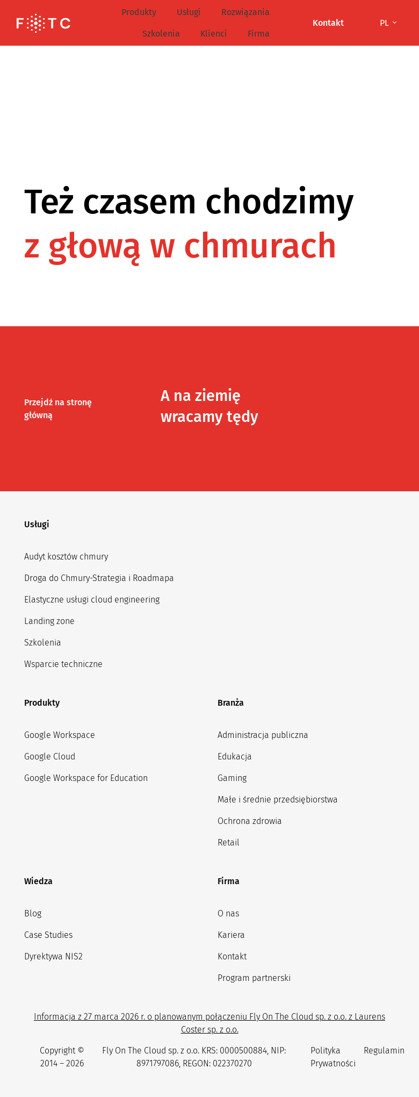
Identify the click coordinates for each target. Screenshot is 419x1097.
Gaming (232, 778)
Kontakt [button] (328, 23)
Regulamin (384, 1050)
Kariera (231, 935)
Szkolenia (161, 33)
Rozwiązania (245, 12)
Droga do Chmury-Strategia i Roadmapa (99, 578)
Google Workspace (59, 735)
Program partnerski (254, 978)
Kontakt (232, 956)
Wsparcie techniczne (63, 664)
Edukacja (235, 756)
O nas (228, 913)
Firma (259, 33)
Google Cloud (49, 756)
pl (385, 23)
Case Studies (48, 935)
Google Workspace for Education (86, 778)
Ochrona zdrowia (250, 821)
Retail (229, 842)
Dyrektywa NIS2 (53, 956)
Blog (32, 913)
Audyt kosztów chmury (66, 556)
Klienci (213, 33)
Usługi (189, 12)
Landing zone (49, 621)
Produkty (138, 12)
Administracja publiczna (263, 735)
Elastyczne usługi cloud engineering (92, 599)
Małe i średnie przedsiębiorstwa (278, 799)
